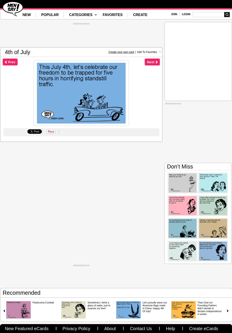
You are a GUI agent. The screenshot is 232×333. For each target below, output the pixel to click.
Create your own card (121, 52)
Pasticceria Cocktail (43, 302)
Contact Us (141, 328)
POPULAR (50, 15)
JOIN (174, 14)
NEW (26, 15)
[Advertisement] (81, 35)
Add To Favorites (147, 52)
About (110, 328)
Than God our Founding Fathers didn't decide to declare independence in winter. (209, 308)
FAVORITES (113, 15)
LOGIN (186, 14)
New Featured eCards (27, 328)
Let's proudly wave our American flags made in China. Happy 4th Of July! (154, 307)
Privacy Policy (76, 328)
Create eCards (203, 328)
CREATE (140, 15)
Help (170, 328)
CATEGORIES (81, 15)
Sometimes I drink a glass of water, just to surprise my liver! (99, 305)
